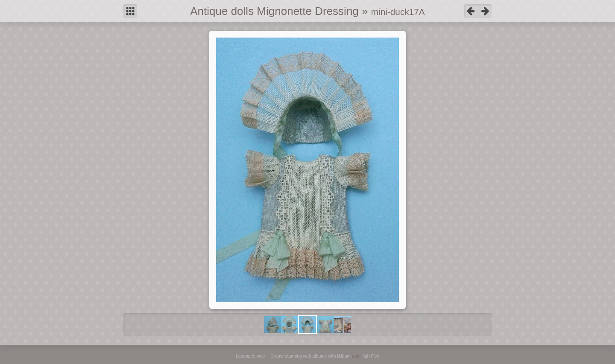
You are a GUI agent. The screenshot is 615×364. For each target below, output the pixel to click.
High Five (369, 356)
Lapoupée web (250, 356)
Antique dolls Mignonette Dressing (274, 11)
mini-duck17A (398, 12)
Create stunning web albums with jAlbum (310, 356)
